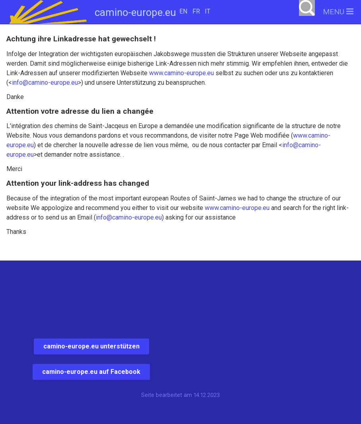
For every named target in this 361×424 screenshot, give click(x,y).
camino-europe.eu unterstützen (91, 346)
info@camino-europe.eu (45, 82)
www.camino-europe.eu (181, 73)
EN (183, 11)
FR (196, 11)
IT (207, 11)
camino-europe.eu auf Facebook (91, 371)
